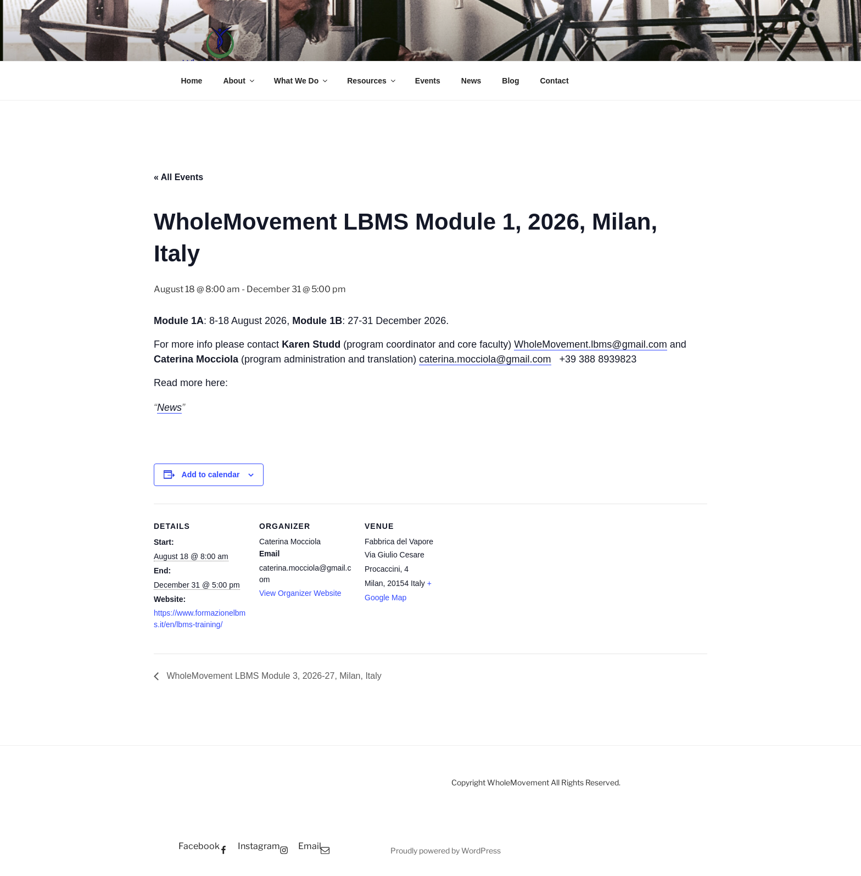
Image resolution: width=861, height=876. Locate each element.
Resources (372, 80)
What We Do (301, 80)
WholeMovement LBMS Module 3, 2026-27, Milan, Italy (273, 675)
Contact (554, 80)
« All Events (178, 177)
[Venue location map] (528, 579)
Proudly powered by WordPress (445, 850)
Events (427, 80)
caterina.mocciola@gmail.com (485, 359)
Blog (510, 80)
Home (192, 80)
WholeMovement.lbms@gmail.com (590, 344)
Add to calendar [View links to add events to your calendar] (211, 474)
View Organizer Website (300, 593)
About (239, 80)
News (471, 80)
